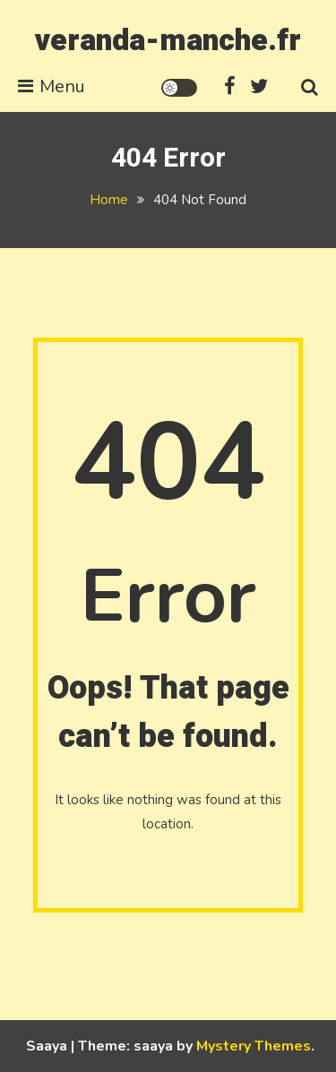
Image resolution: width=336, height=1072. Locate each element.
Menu (51, 86)
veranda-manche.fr (168, 40)
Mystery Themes (253, 1046)
